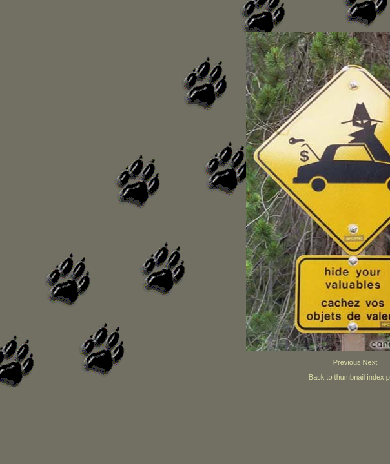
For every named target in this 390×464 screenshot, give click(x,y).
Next (370, 362)
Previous (347, 362)
